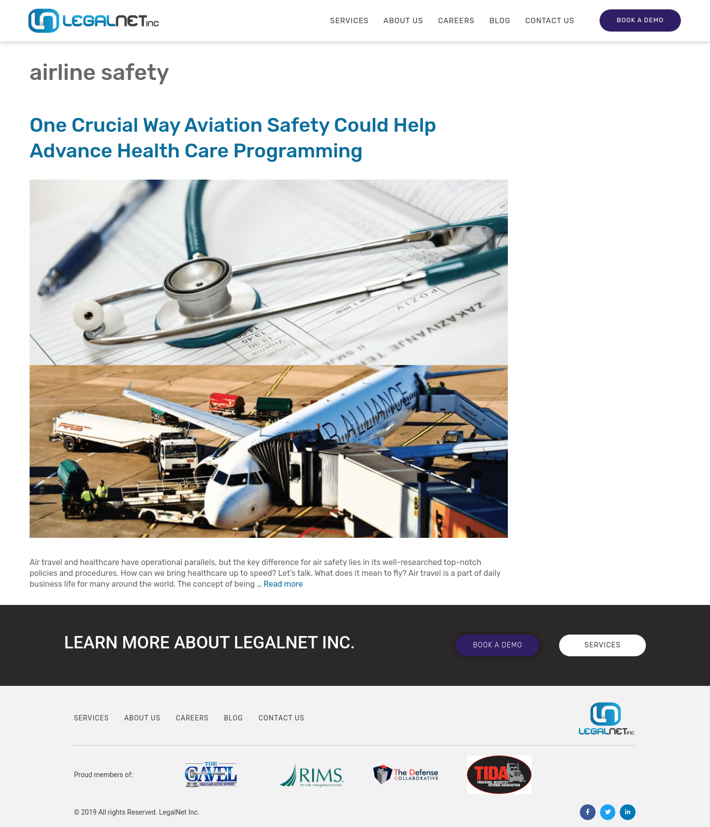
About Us (404, 20)
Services (349, 20)
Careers (456, 20)
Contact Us (549, 20)
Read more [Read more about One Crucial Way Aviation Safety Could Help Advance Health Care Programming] (283, 584)
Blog (500, 20)
